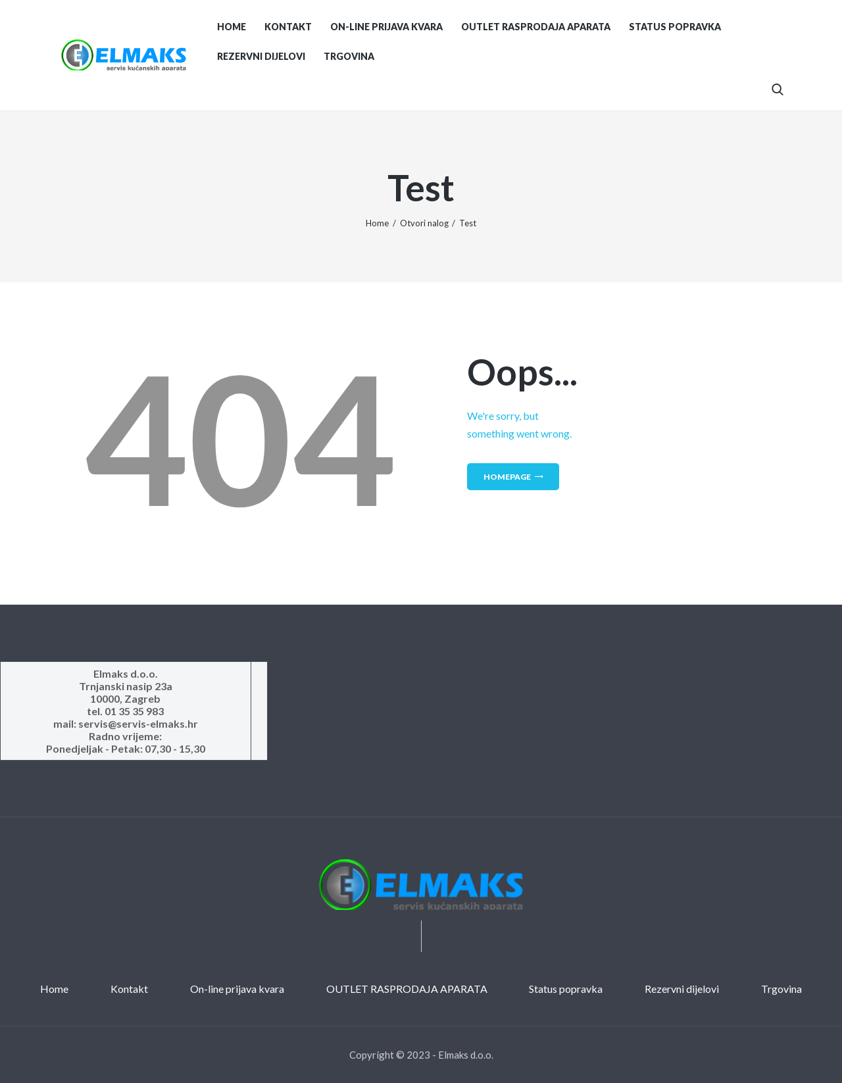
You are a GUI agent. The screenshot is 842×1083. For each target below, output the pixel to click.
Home (377, 223)
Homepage (507, 477)
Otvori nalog (424, 223)
